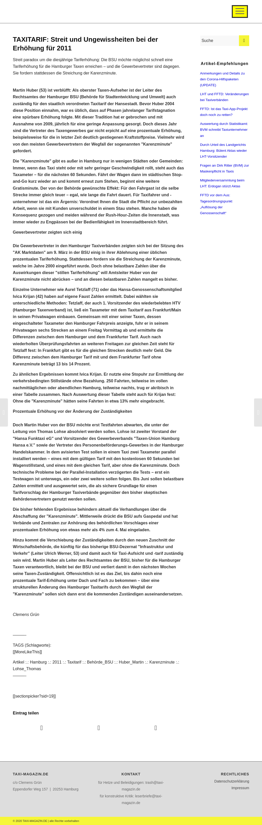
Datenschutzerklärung (231, 781)
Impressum (240, 788)
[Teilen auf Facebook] (41, 728)
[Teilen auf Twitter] (98, 728)
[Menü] (240, 11)
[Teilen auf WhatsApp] (155, 728)
